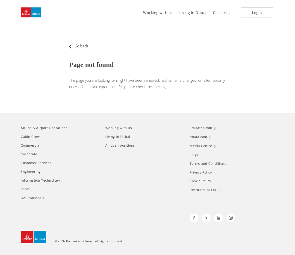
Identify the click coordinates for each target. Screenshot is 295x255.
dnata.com (200, 137)
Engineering (31, 171)
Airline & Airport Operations (44, 128)
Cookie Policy (200, 181)
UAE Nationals (32, 198)
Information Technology (40, 180)
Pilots (25, 189)
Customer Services (36, 163)
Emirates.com (203, 128)
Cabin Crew (30, 136)
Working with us (158, 12)
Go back (78, 46)
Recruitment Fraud (205, 189)
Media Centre (203, 146)
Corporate (29, 154)
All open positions (120, 145)
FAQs (194, 154)
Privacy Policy (201, 172)
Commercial (30, 145)
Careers (221, 12)
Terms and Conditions (208, 163)
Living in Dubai (192, 12)
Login (257, 12)
